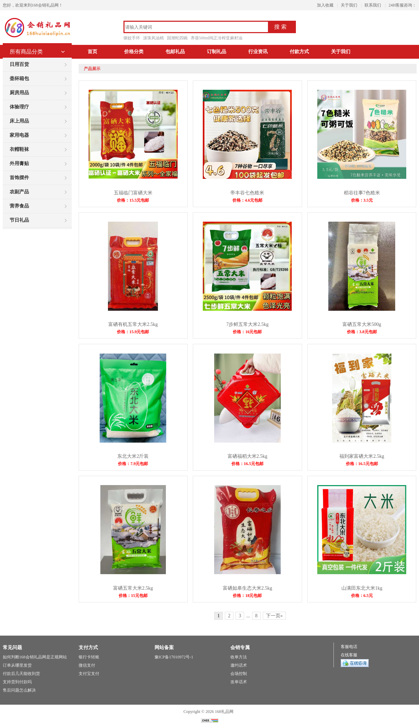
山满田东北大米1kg (361, 588)
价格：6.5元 (362, 595)
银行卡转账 (89, 657)
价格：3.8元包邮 (362, 331)
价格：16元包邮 (247, 331)
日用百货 (19, 64)
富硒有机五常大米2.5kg (133, 324)
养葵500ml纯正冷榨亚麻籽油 (217, 38)
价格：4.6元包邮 (247, 200)
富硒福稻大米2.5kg (248, 456)
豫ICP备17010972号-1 (173, 657)
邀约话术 (238, 665)
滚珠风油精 (153, 38)
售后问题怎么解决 (19, 690)
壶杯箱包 (19, 78)
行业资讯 (258, 51)
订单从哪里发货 (17, 665)
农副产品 (19, 191)
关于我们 (349, 5)
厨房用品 (19, 92)
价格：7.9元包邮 (133, 463)
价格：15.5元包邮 (133, 200)
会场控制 (238, 673)
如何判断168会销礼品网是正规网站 (35, 657)
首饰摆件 (19, 177)
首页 (92, 51)
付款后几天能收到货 (21, 673)
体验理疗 (19, 106)
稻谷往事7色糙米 (362, 192)
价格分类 (133, 51)
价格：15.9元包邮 (133, 331)
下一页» (274, 615)
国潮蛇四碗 (177, 38)
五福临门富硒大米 (133, 192)
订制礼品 (216, 51)
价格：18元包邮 (247, 595)
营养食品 (19, 206)
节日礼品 (19, 220)
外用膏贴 (19, 163)
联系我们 (373, 5)
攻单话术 (238, 681)
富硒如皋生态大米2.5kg (247, 588)
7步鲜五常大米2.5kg (247, 324)
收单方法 (238, 657)
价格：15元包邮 (133, 595)
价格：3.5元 (362, 200)
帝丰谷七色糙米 (247, 192)
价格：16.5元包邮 (247, 463)
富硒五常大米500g (361, 324)
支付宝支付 (89, 673)
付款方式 (299, 51)
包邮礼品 (175, 51)
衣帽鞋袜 (19, 149)
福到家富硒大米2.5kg (361, 456)
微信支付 (87, 665)
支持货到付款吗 (17, 681)
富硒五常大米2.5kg (133, 588)
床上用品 (19, 121)
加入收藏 (325, 5)
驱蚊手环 (131, 38)
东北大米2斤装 (133, 456)
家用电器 (19, 135)
